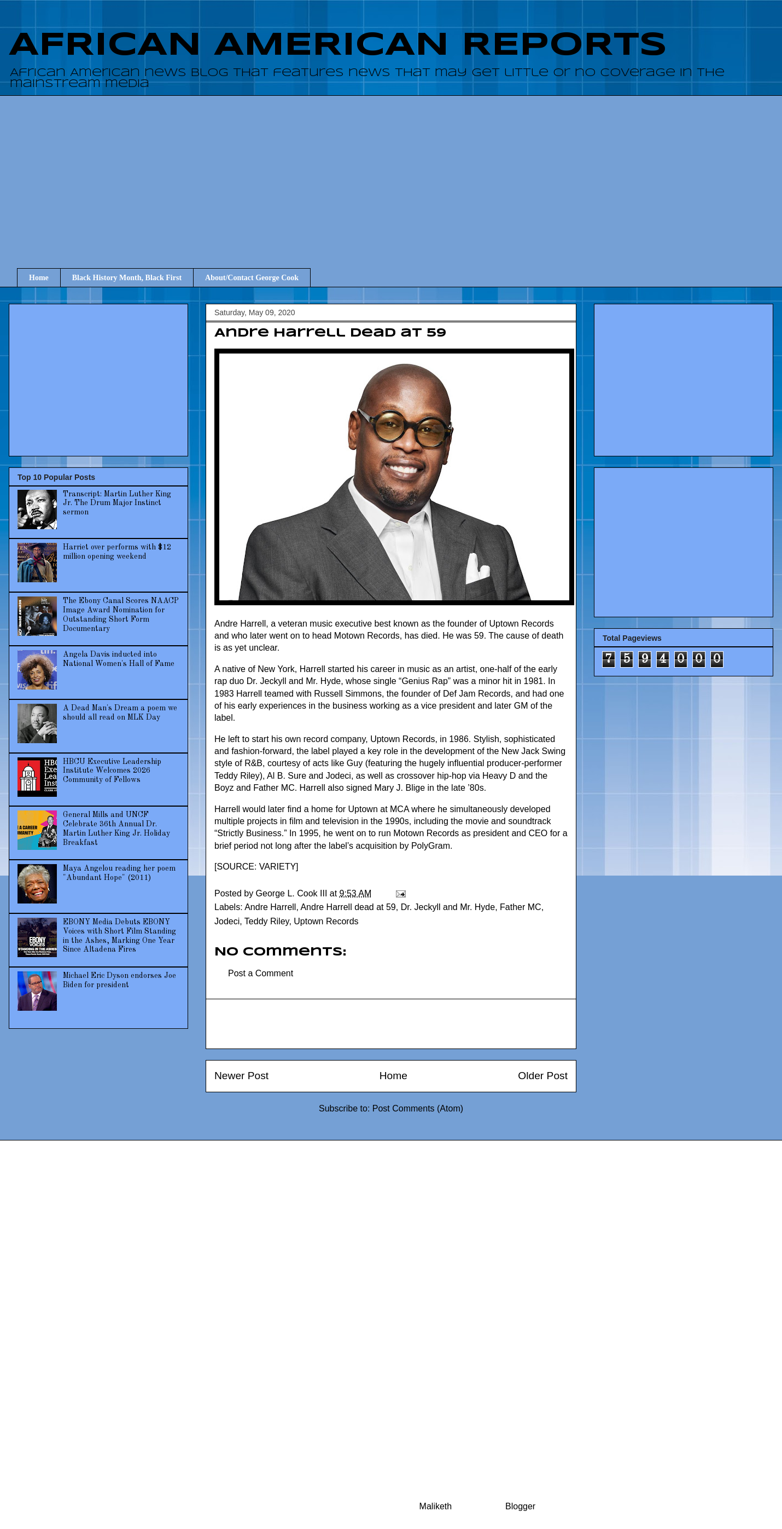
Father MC (520, 907)
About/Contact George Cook (252, 278)
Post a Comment (260, 973)
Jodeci (227, 921)
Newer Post (241, 1075)
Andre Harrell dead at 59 (347, 907)
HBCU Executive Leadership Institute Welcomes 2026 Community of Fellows (112, 771)
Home (39, 278)
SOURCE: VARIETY (256, 866)
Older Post (543, 1075)
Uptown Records (326, 921)
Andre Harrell (270, 907)
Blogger (520, 1506)
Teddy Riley (266, 921)
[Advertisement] (399, 171)
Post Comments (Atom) (417, 1108)
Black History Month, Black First (127, 278)
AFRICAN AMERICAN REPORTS (338, 45)
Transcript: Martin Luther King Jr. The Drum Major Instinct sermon (117, 503)
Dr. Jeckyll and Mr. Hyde (448, 907)
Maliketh (435, 1506)
